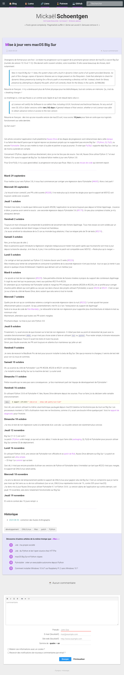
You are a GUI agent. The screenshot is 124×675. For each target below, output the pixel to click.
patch (43, 529)
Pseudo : (71, 629)
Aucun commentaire (110, 51)
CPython (100, 142)
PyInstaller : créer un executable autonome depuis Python (39, 562)
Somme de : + (65, 643)
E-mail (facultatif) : (67, 634)
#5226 (70, 260)
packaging (77, 439)
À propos (58, 670)
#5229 (39, 278)
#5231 (104, 288)
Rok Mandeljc (33, 309)
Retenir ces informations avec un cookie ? (27, 649)
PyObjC (89, 145)
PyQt (110, 142)
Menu (4, 4)
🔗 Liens (45, 3)
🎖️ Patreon (62, 3)
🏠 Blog (13, 3)
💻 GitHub (77, 3)
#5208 (48, 193)
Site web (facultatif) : (66, 638)
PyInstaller (14, 145)
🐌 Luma (29, 3)
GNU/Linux (26, 529)
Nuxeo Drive (52, 139)
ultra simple (20, 457)
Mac (36, 529)
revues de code (86, 163)
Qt (106, 142)
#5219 (98, 231)
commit (19, 460)
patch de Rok (69, 454)
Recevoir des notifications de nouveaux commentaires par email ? (37, 652)
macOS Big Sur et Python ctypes (28, 556)
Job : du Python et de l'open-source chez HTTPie (35, 551)
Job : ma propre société (25, 545)
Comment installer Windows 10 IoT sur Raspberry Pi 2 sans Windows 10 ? (46, 568)
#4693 (95, 181)
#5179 (80, 210)
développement (12, 529)
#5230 (96, 288)
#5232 (83, 302)
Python (52, 529)
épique (110, 139)
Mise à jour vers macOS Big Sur (30, 45)
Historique (65, 670)
